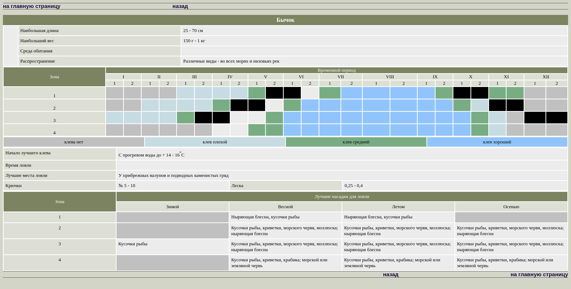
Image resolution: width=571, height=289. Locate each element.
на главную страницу (31, 6)
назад (180, 6)
